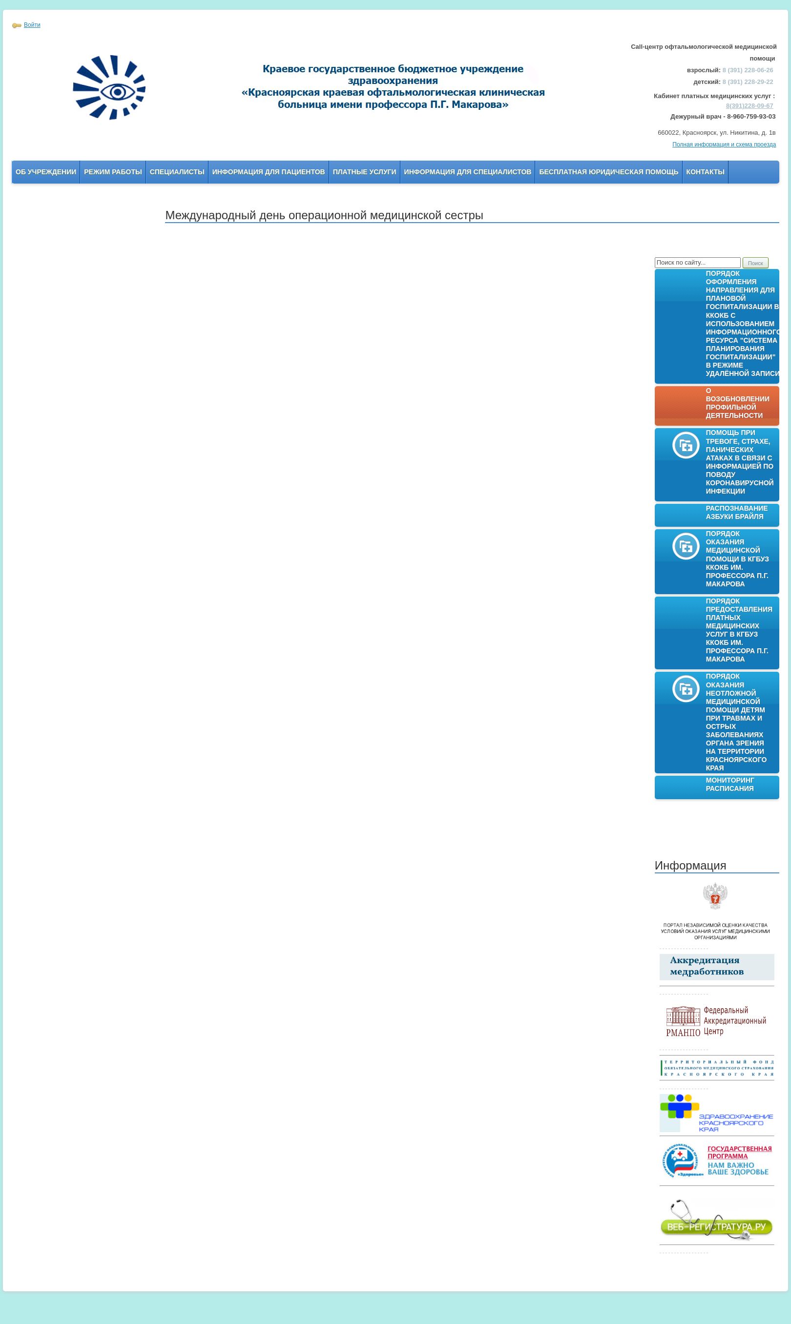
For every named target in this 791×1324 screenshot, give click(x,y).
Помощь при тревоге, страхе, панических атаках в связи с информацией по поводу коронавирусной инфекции (740, 462)
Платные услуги (364, 172)
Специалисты (177, 172)
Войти (32, 24)
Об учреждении (46, 172)
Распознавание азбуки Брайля (737, 512)
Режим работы (113, 172)
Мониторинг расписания (730, 784)
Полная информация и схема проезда (724, 144)
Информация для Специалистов (468, 172)
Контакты (706, 172)
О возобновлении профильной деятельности (738, 403)
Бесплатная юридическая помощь (608, 172)
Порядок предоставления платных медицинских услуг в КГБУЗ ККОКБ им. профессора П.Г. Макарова (739, 630)
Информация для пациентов (268, 172)
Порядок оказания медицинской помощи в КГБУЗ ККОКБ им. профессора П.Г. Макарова (737, 558)
